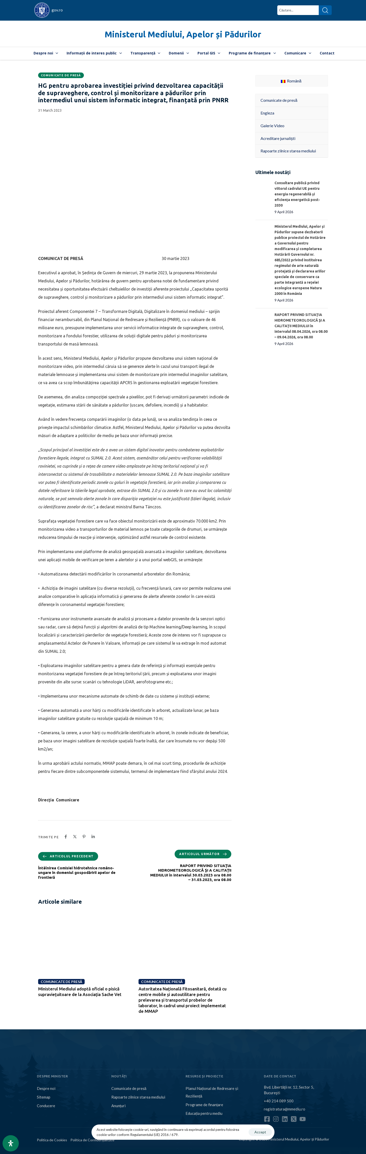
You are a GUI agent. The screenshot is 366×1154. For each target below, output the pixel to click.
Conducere (46, 1105)
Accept (260, 1132)
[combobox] (298, 10)
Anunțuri (118, 1105)
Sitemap (43, 1097)
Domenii (179, 53)
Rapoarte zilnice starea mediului (138, 1097)
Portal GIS (208, 53)
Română (291, 80)
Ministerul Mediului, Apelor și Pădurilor (183, 34)
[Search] (325, 10)
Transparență (145, 53)
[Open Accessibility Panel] (11, 1143)
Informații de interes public (94, 53)
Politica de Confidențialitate (92, 1140)
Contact (327, 53)
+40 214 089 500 (279, 1101)
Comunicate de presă (61, 75)
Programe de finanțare (252, 53)
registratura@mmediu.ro (284, 1109)
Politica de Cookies (52, 1140)
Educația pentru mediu (204, 1113)
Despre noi (46, 53)
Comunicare (297, 53)
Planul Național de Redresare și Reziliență (212, 1092)
